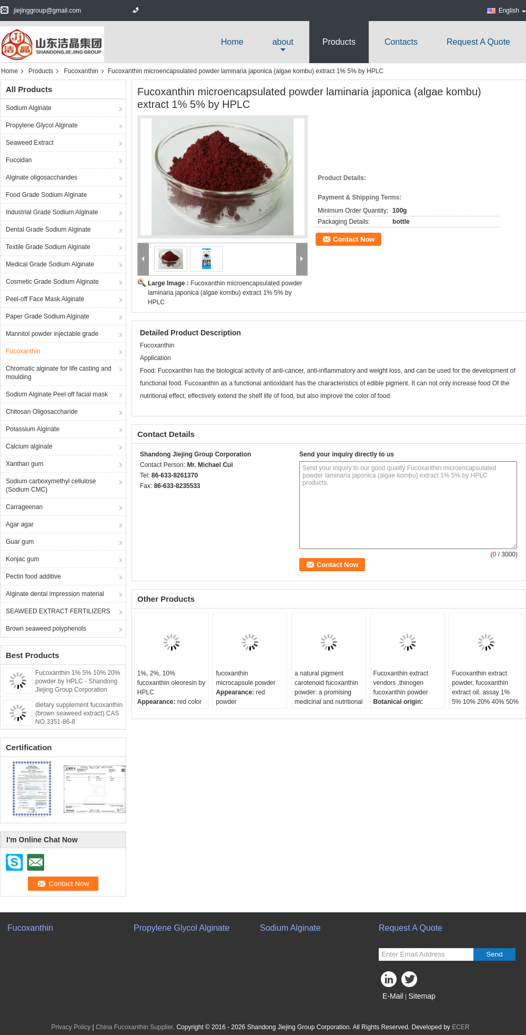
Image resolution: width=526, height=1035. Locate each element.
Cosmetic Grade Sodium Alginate (52, 281)
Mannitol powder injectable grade (52, 333)
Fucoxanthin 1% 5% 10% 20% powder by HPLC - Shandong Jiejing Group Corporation (77, 681)
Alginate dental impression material (55, 594)
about (283, 41)
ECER (460, 1027)
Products (339, 41)
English (512, 10)
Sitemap (421, 996)
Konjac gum (22, 559)
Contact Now (354, 239)
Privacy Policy (70, 1027)
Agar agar (20, 524)
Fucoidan (19, 160)
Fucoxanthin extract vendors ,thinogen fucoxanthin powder (401, 683)
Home (232, 41)
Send (494, 954)
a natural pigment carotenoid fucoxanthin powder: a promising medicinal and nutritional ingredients (328, 692)
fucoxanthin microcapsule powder (245, 678)
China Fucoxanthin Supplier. (136, 1027)
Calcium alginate (29, 446)
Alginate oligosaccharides (41, 177)
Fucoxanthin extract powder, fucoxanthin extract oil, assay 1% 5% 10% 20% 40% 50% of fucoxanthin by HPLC (485, 692)
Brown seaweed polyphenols (46, 628)
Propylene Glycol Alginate (42, 125)
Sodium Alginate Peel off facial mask (57, 394)
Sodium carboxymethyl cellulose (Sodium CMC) (51, 485)
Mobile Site (397, 1009)
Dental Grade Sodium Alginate (48, 229)
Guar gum (20, 541)
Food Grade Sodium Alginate (46, 194)
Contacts (401, 41)
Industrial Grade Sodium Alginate (52, 212)
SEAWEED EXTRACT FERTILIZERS (58, 611)
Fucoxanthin (81, 71)
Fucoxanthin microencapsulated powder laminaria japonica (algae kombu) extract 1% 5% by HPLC (225, 293)
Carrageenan (24, 507)
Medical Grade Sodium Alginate (50, 264)
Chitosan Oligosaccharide (42, 411)
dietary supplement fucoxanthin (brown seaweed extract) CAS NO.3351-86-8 (79, 713)
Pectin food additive (33, 576)
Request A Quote (478, 41)
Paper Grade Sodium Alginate (47, 316)
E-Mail (392, 996)
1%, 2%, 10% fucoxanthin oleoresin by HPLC (171, 683)
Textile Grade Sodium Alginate (48, 247)
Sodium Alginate (29, 108)
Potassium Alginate (32, 429)
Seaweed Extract (30, 142)
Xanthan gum (24, 463)
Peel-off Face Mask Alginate (45, 299)
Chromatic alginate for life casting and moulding (59, 373)
